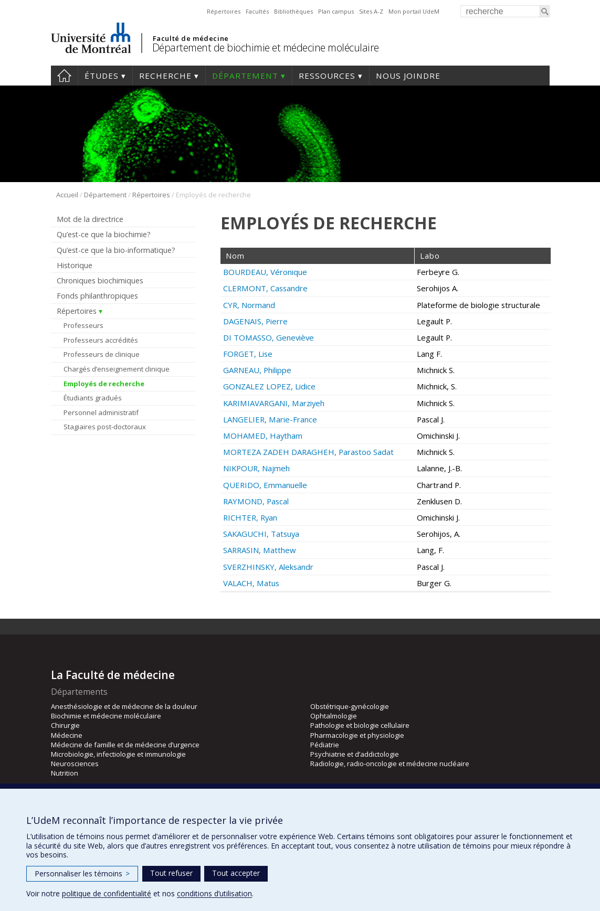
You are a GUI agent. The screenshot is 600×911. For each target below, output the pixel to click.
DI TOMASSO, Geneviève (268, 337)
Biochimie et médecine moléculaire (106, 716)
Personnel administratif (101, 412)
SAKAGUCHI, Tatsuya (261, 533)
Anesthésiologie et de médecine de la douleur (124, 706)
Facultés (257, 11)
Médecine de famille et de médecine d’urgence (125, 744)
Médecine (66, 735)
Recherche (165, 75)
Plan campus (336, 11)
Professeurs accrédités (101, 340)
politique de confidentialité (106, 893)
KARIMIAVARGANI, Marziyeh (273, 403)
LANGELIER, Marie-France (270, 419)
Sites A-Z (371, 11)
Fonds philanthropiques (97, 296)
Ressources (327, 75)
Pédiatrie (324, 744)
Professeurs (83, 325)
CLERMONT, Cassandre (265, 288)
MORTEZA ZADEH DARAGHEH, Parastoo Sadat (308, 452)
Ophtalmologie (333, 716)
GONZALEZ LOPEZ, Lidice (269, 386)
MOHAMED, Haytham (262, 435)
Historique (74, 265)
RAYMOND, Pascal (256, 501)
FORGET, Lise (247, 353)
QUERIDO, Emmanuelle (265, 485)
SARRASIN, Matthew (259, 550)
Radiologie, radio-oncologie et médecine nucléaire (389, 763)
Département (245, 75)
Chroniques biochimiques (100, 280)
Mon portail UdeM (413, 11)
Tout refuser (171, 873)
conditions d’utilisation (214, 893)
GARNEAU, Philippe (257, 370)
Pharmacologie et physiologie (357, 735)
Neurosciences (75, 763)
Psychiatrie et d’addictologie (354, 754)
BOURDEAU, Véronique (265, 272)
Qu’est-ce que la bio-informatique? (116, 250)
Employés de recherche (104, 383)
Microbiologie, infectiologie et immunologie (118, 754)
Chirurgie (65, 725)
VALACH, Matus (251, 583)
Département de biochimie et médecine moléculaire (265, 47)
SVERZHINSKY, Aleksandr (268, 567)
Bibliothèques (293, 11)
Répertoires (223, 11)
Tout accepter (236, 873)
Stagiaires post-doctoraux (105, 426)
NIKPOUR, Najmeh (256, 468)
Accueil (64, 76)
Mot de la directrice (90, 219)
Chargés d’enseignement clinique (117, 369)
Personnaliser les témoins (82, 873)
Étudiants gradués (93, 397)
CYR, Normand (249, 305)
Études (102, 75)
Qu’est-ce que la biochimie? (104, 234)
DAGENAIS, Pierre (255, 321)
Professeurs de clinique (102, 354)
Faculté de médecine (191, 38)
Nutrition (64, 773)
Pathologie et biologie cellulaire (359, 725)
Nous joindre (408, 75)
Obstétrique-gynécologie (349, 706)
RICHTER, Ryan (250, 517)
